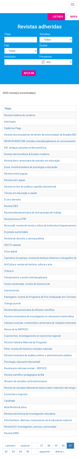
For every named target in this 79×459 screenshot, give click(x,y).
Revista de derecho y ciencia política (24, 238)
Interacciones (11, 290)
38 (48, 445)
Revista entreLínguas (16, 173)
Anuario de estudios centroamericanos (25, 381)
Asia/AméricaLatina (15, 407)
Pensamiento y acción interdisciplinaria (25, 277)
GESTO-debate (12, 245)
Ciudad (43, 45)
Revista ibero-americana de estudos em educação (32, 160)
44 (20, 451)
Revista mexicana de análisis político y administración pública (38, 355)
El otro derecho (12, 199)
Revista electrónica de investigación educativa (29, 413)
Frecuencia (46, 56)
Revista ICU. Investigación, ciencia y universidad (30, 426)
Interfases (10, 121)
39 (56, 445)
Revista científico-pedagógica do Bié (24, 374)
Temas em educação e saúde (20, 193)
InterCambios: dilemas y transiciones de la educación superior (38, 420)
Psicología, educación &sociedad (22, 361)
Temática (45, 34)
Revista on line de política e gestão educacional (30, 186)
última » (59, 451)
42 (6, 451)
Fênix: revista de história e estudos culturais (28, 348)
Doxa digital (10, 251)
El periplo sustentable (16, 232)
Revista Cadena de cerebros (19, 115)
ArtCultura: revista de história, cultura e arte (28, 264)
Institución (10, 56)
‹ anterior (25, 445)
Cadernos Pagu (12, 128)
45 (27, 451)
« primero (10, 445)
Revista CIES (11, 206)
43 (13, 451)
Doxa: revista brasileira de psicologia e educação (30, 167)
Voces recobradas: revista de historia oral (27, 284)
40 (63, 445)
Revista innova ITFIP (15, 219)
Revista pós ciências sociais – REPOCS (25, 368)
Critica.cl (9, 271)
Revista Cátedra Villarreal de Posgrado (25, 342)
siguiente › (45, 451)
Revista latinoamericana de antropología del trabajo (32, 212)
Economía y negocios (16, 394)
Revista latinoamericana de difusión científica (29, 310)
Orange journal (12, 303)
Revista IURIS (11, 433)
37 (41, 445)
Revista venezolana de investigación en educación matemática (39, 316)
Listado (58, 16)
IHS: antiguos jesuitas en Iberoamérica (25, 147)
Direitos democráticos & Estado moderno (27, 154)
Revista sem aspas (14, 180)
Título (7, 34)
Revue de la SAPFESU (16, 329)
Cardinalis (9, 400)
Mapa (73, 16)
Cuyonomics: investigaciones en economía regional (32, 335)
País (6, 45)
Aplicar (29, 73)
